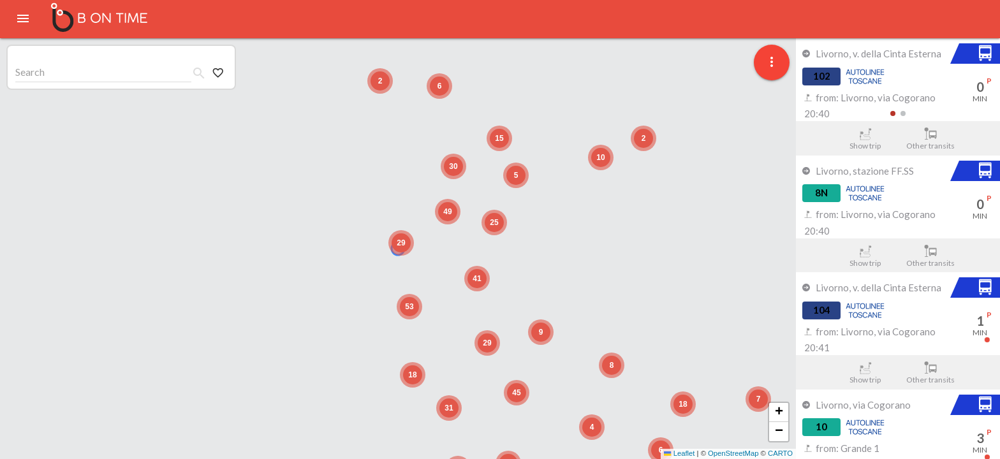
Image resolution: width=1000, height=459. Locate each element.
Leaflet (679, 453)
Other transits (930, 138)
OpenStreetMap (733, 453)
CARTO (780, 453)
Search (30, 72)
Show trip (865, 138)
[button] (401, 243)
